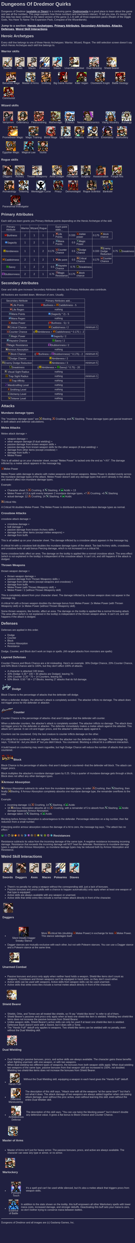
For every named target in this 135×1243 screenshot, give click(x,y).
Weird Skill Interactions (31, 29)
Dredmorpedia (80, 11)
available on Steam (37, 11)
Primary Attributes (66, 25)
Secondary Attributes (95, 25)
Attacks (117, 25)
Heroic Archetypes (40, 25)
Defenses (7, 29)
